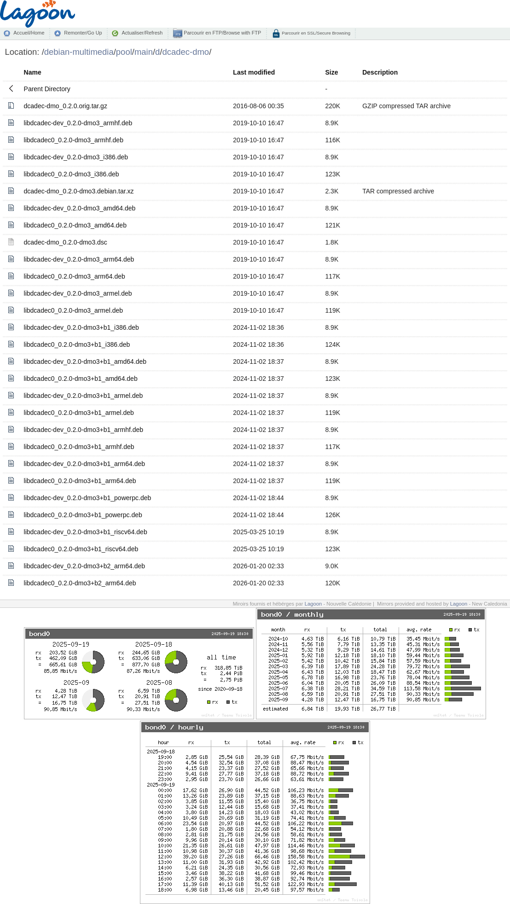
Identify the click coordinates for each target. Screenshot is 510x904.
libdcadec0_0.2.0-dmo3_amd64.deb (75, 225)
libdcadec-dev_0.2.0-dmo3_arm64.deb (79, 259)
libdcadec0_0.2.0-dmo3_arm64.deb (74, 276)
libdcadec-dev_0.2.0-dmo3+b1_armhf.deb (84, 429)
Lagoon (313, 604)
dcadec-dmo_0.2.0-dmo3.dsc (65, 242)
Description (380, 72)
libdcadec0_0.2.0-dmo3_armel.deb (73, 310)
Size (331, 72)
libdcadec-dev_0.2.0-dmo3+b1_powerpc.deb (87, 498)
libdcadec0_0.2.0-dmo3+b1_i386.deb (77, 344)
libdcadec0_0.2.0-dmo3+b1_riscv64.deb (81, 549)
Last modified (254, 72)
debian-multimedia (79, 52)
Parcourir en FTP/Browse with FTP (221, 32)
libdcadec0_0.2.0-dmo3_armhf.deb (73, 140)
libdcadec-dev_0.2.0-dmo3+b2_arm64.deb (84, 566)
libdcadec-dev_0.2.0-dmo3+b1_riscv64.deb (85, 532)
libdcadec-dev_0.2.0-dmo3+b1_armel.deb (83, 395)
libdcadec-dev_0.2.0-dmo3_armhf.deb (78, 123)
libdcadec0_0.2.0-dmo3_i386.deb (71, 174)
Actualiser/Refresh (142, 32)
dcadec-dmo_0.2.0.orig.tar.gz (65, 106)
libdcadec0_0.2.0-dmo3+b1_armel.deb (79, 412)
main (143, 52)
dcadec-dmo (185, 52)
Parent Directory (47, 89)
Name (32, 72)
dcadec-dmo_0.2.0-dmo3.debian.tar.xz (79, 191)
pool (124, 52)
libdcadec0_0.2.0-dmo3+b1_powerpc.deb (83, 515)
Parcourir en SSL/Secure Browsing (315, 32)
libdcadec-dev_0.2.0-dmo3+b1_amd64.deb (85, 361)
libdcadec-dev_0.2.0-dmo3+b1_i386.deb (81, 327)
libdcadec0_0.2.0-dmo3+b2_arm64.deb (80, 583)
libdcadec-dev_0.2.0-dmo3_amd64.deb (80, 208)
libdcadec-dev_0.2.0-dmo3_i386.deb (76, 157)
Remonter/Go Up (83, 32)
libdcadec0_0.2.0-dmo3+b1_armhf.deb (79, 446)
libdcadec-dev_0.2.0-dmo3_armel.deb (78, 293)
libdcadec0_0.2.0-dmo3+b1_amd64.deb (81, 378)
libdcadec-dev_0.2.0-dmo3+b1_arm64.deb (84, 463)
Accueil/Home (28, 32)
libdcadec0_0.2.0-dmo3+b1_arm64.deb (80, 480)
